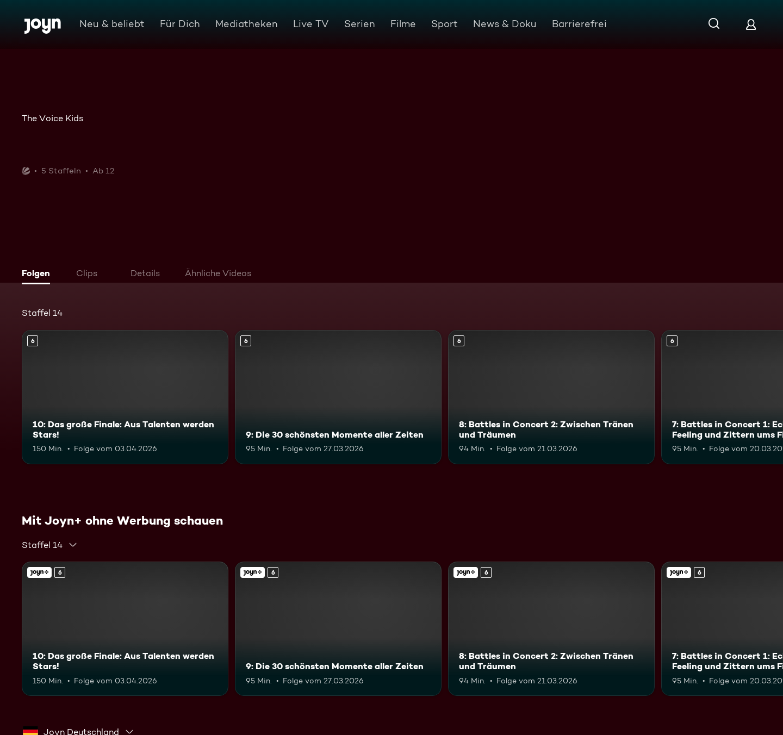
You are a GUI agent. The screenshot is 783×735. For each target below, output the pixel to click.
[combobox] (49, 544)
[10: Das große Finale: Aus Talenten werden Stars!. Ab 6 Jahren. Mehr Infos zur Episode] (125, 397)
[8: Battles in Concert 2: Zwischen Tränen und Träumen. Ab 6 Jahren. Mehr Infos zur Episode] (551, 397)
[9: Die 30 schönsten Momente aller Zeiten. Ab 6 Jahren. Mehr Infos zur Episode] (338, 397)
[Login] (750, 24)
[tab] (39, 274)
